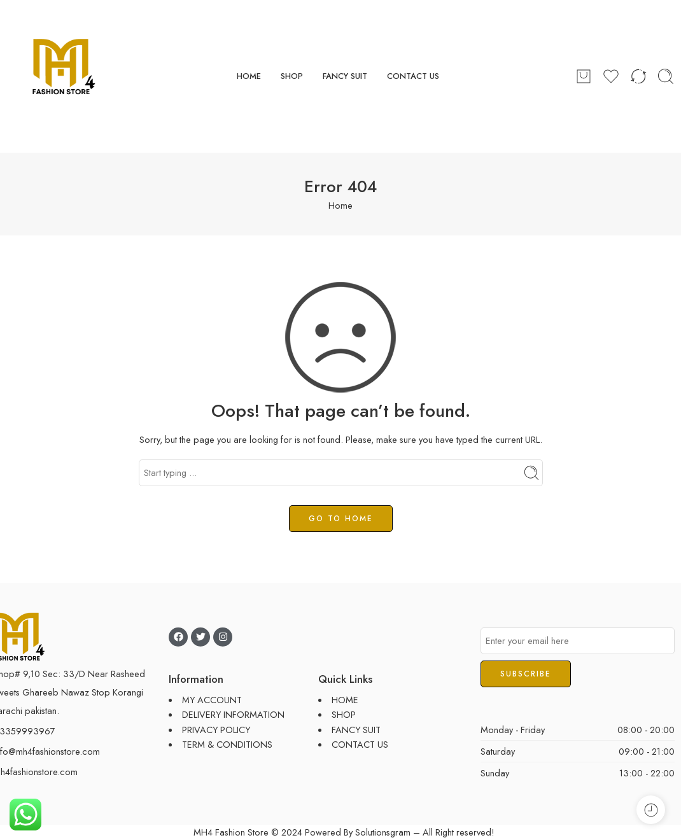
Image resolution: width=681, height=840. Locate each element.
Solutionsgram (383, 832)
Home (340, 205)
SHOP (292, 76)
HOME (249, 76)
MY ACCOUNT (212, 699)
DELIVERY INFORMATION (233, 714)
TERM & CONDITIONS (227, 744)
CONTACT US (413, 76)
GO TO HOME (341, 518)
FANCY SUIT (345, 76)
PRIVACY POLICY (216, 729)
